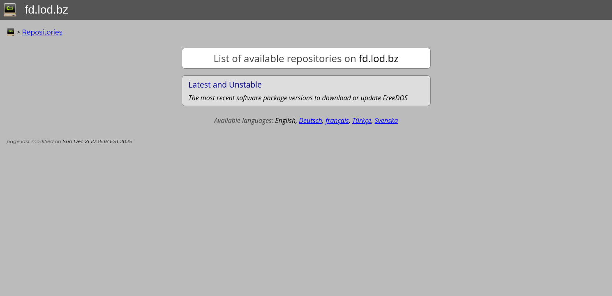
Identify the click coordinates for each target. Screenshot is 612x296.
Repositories (42, 32)
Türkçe (362, 120)
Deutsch (310, 120)
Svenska (386, 120)
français (337, 120)
